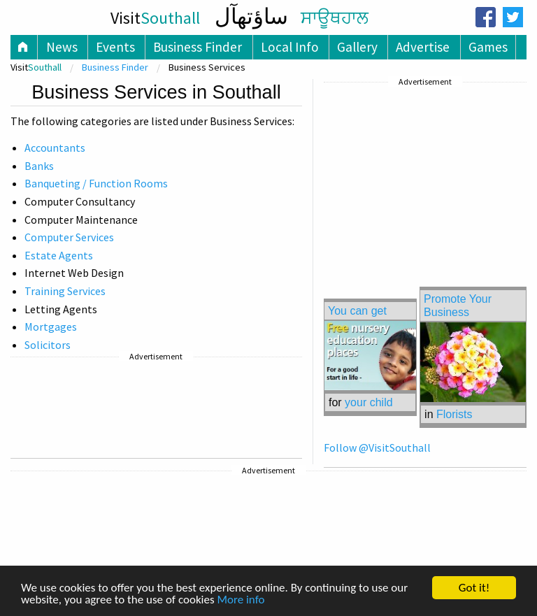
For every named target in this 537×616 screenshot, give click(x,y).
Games (488, 46)
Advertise (423, 46)
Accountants (54, 148)
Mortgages (50, 327)
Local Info (290, 46)
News (62, 46)
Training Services (65, 291)
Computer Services (69, 237)
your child (368, 402)
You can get (357, 311)
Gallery (357, 46)
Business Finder (197, 46)
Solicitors (47, 345)
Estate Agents (58, 255)
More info (240, 600)
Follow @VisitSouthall (377, 447)
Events (115, 46)
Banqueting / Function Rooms (96, 183)
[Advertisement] (156, 408)
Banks (39, 166)
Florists (454, 414)
